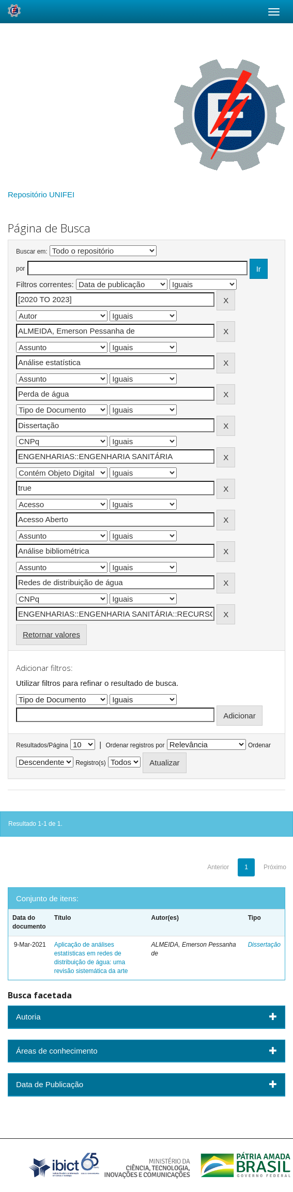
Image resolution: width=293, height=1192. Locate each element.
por (20, 268)
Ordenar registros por (134, 745)
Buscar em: (32, 251)
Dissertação (264, 944)
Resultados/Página (42, 745)
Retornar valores (51, 634)
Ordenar (259, 745)
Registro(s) (90, 762)
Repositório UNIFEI (41, 194)
